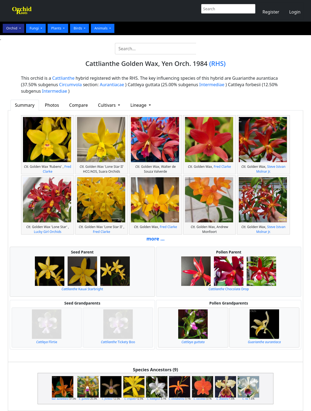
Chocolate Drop (229, 289)
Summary (24, 105)
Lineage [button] (138, 105)
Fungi (34, 28)
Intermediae (211, 85)
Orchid (12, 28)
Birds (78, 28)
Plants (56, 28)
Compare (78, 105)
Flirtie (46, 342)
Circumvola (70, 85)
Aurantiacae (112, 85)
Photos (52, 105)
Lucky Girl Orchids (47, 231)
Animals (101, 28)
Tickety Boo (118, 342)
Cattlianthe (63, 78)
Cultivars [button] (107, 105)
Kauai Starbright (82, 289)
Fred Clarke (222, 166)
